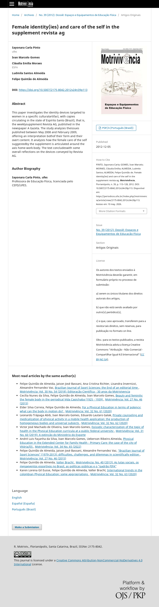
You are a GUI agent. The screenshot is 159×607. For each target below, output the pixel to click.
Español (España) (23, 503)
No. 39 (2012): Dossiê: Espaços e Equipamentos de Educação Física (77, 15)
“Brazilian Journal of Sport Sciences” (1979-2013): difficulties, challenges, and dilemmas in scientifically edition (82, 452)
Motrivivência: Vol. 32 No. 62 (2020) (104, 423)
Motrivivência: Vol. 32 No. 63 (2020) (113, 474)
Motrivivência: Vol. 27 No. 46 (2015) (43, 458)
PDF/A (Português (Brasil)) (117, 128)
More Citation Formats (112, 211)
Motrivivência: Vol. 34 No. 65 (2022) (58, 446)
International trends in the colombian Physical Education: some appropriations (81, 472)
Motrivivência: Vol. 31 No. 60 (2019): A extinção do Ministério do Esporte (82, 433)
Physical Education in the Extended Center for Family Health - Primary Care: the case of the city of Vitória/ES (78, 442)
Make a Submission (27, 527)
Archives (29, 15)
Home (15, 15)
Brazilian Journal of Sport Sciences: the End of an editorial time (97, 387)
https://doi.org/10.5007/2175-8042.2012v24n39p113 (53, 90)
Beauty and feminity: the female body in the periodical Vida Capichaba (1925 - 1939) (81, 397)
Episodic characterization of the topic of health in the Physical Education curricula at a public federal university (82, 429)
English (17, 497)
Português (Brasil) (24, 509)
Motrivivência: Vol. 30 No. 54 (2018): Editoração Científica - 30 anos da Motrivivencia (75, 391)
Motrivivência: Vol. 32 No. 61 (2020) (88, 411)
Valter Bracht (65, 462)
